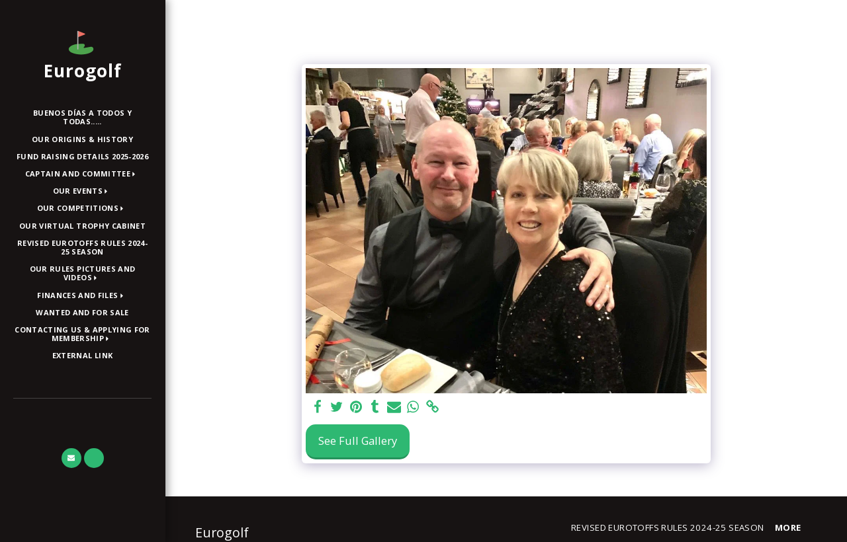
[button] (82, 174)
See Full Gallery (357, 440)
